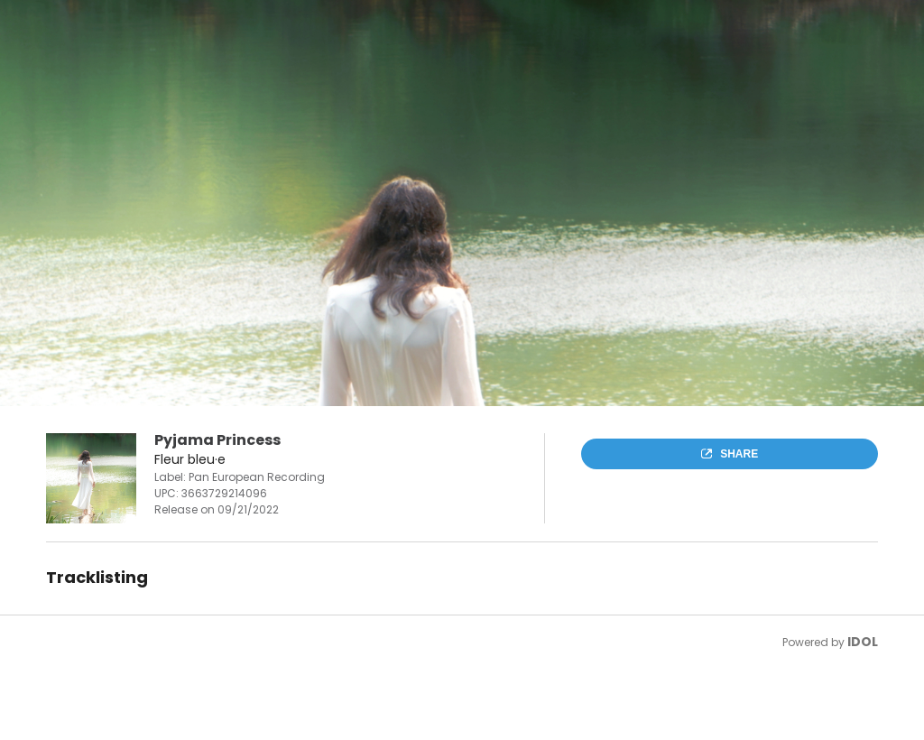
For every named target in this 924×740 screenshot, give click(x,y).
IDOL (862, 642)
